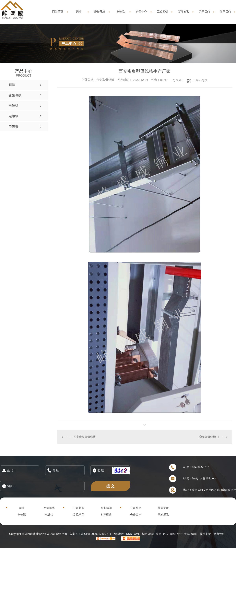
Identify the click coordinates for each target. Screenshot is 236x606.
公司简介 (135, 508)
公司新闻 (78, 508)
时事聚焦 (106, 514)
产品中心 (141, 11)
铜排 (78, 11)
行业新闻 (106, 508)
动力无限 (219, 533)
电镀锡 (22, 514)
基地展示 (163, 514)
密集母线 (99, 11)
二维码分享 (200, 80)
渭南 (194, 533)
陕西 (158, 533)
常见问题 (78, 514)
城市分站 (147, 533)
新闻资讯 (183, 11)
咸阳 (173, 533)
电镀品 (120, 11)
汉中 (180, 533)
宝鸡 (187, 533)
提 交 (110, 486)
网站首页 (57, 11)
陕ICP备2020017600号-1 (96, 533)
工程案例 (162, 11)
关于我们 (204, 11)
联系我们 (225, 11)
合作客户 (135, 514)
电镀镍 (49, 514)
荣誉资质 (163, 508)
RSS (129, 533)
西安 (166, 533)
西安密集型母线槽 (85, 436)
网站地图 (118, 533)
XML (137, 533)
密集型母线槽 (207, 436)
